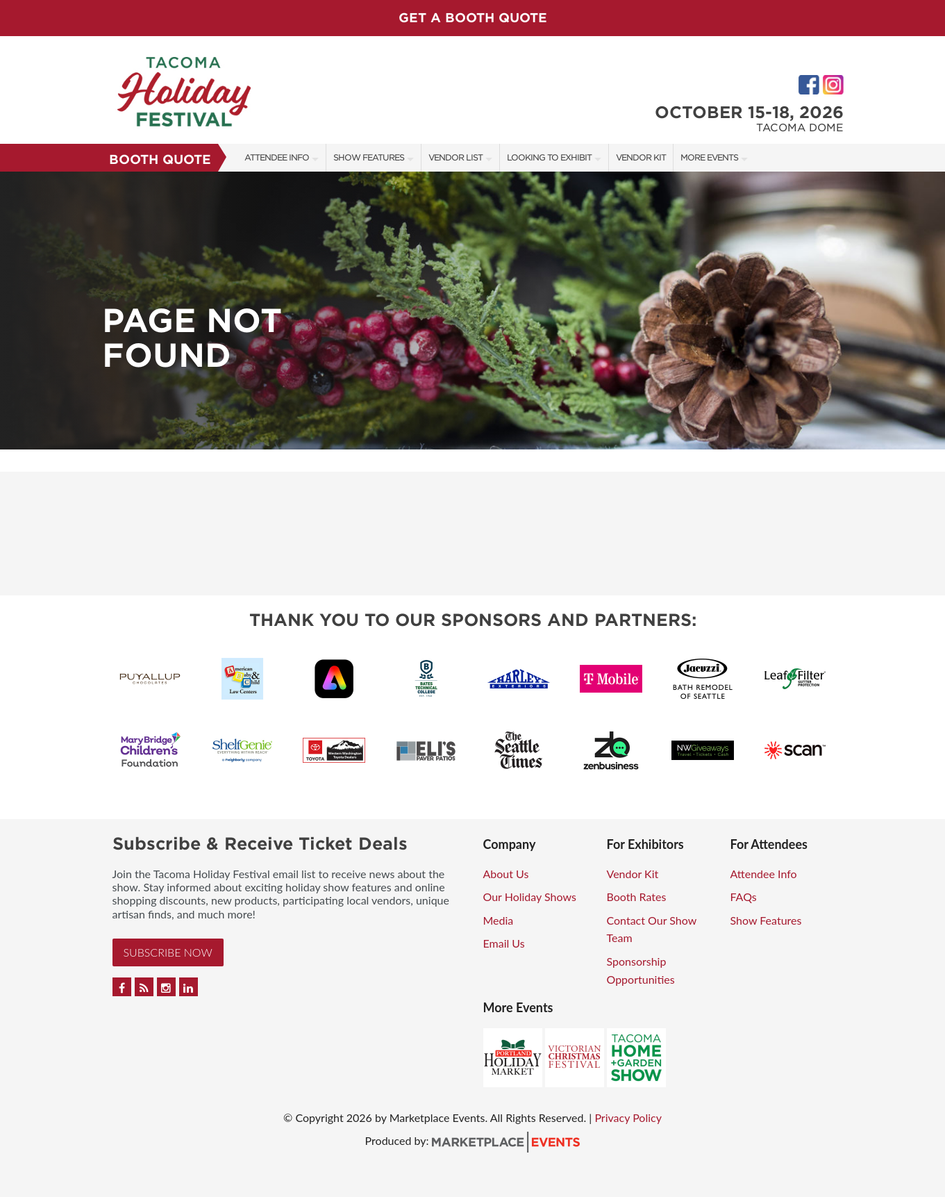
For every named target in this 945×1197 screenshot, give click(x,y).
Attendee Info (276, 157)
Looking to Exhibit (549, 157)
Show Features (368, 157)
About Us (506, 873)
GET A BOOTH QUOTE (473, 17)
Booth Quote (160, 159)
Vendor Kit (641, 157)
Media (498, 920)
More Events (709, 157)
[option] (472, 310)
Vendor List (455, 157)
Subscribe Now (168, 952)
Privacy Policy (628, 1117)
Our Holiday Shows (529, 896)
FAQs (743, 896)
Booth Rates (637, 896)
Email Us (504, 943)
